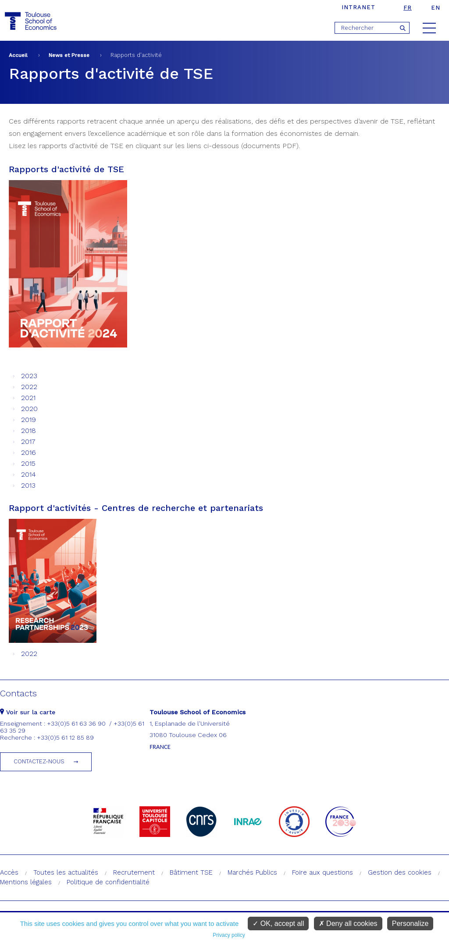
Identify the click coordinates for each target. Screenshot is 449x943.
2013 (28, 485)
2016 (28, 452)
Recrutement (134, 872)
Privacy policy (229, 935)
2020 (29, 408)
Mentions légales (26, 882)
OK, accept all (278, 923)
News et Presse (69, 55)
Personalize (410, 923)
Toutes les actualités (65, 872)
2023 (29, 376)
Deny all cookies (348, 923)
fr (407, 7)
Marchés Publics (252, 872)
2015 (28, 463)
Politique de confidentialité (108, 882)
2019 (28, 419)
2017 (28, 441)
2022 (29, 387)
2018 (28, 430)
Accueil (18, 55)
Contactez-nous (39, 761)
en (435, 7)
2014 (28, 474)
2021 (28, 398)
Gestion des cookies (399, 872)
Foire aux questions (322, 872)
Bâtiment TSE (191, 872)
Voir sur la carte (27, 712)
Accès (9, 872)
